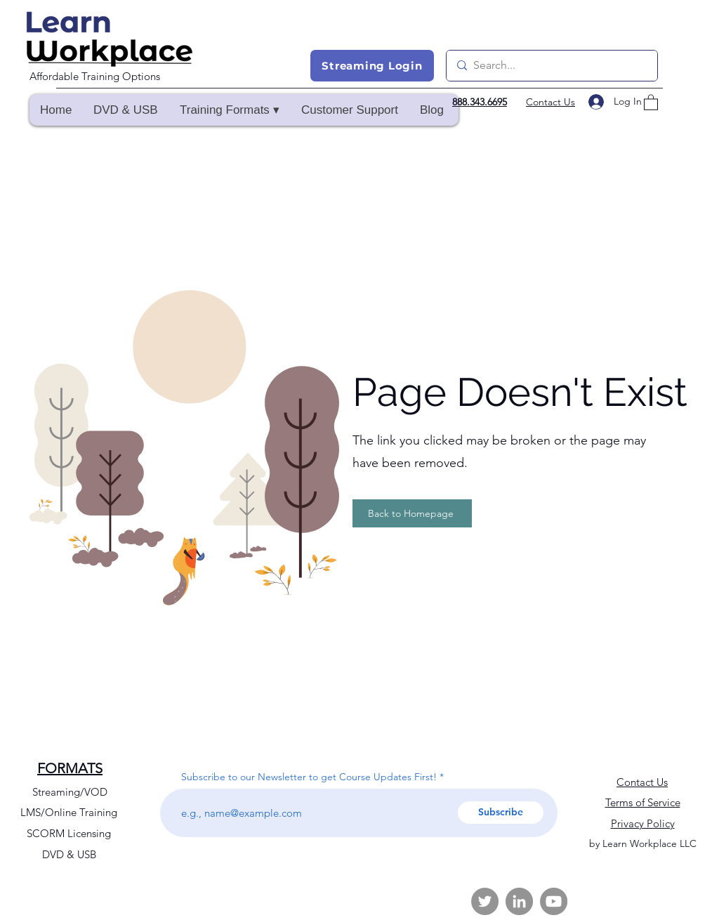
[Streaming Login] (372, 65)
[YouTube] (553, 901)
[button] (229, 110)
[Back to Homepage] (412, 513)
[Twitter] (485, 901)
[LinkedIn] (519, 901)
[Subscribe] (500, 812)
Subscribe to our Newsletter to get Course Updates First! (309, 777)
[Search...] (550, 66)
